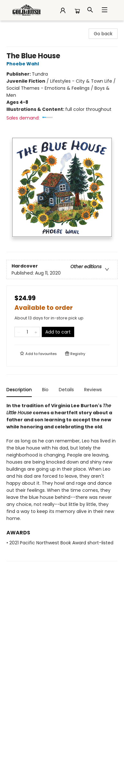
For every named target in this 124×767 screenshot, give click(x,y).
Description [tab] (19, 389)
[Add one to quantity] (36, 331)
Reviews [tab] (93, 389)
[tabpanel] (62, 481)
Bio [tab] (45, 389)
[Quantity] (27, 332)
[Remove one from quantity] (19, 331)
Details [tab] (66, 389)
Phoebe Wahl (23, 64)
